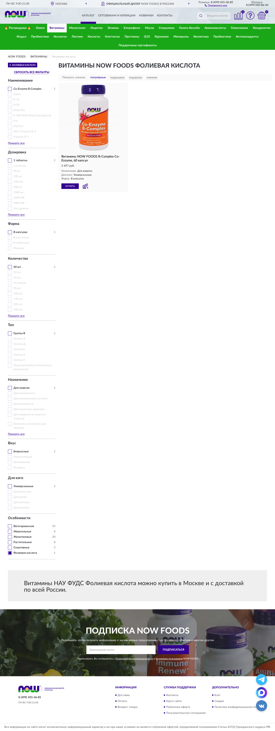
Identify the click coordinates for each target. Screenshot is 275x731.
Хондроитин (262, 27)
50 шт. (17, 277)
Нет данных (21, 208)
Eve (15, 121)
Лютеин (77, 36)
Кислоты (94, 36)
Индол (21, 36)
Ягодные (19, 467)
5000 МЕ (19, 203)
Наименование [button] (20, 80)
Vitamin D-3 (21, 137)
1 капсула (19, 165)
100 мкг (18, 181)
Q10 (147, 36)
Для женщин (21, 502)
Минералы (181, 36)
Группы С (19, 360)
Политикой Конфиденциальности (134, 658)
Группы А (19, 338)
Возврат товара (127, 707)
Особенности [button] (19, 518)
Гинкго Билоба (189, 27)
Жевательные (22, 531)
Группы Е (19, 349)
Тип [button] (11, 325)
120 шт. (18, 299)
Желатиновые (22, 537)
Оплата (122, 701)
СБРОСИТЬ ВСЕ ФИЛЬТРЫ (31, 72)
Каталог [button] (88, 15)
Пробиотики (40, 36)
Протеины (132, 36)
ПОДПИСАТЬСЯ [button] (173, 649)
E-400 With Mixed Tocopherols (32, 115)
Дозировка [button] (17, 152)
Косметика (201, 36)
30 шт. (17, 272)
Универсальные (23, 486)
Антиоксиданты (247, 36)
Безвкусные (21, 451)
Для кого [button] (15, 478)
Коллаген (60, 36)
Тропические (21, 462)
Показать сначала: (74, 77)
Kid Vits (18, 126)
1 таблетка (20, 160)
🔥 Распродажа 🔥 (17, 27)
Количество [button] (18, 258)
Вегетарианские (23, 526)
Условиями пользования (169, 658)
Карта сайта (174, 701)
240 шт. (18, 309)
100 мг (17, 176)
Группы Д (19, 344)
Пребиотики (222, 36)
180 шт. (18, 304)
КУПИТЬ (70, 186)
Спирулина (166, 27)
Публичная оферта (178, 707)
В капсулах (20, 232)
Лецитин (96, 27)
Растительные (22, 542)
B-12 (16, 99)
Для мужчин (21, 507)
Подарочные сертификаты (138, 45)
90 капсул (19, 283)
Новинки (146, 15)
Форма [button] (13, 224)
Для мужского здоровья (29, 409)
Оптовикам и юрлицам (116, 15)
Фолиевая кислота (25, 553)
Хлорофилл (132, 27)
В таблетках (21, 242)
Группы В (19, 333)
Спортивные (21, 547)
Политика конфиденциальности (235, 707)
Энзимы (113, 27)
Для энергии (21, 388)
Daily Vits (19, 110)
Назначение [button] (18, 380)
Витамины (56, 27)
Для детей (20, 497)
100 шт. (18, 293)
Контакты (164, 15)
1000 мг (18, 192)
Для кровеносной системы (30, 398)
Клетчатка (112, 36)
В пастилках (21, 237)
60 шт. (17, 267)
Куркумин (162, 36)
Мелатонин (77, 27)
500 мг (17, 187)
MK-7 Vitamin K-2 (24, 131)
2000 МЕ (19, 197)
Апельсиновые (22, 457)
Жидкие (18, 248)
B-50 (16, 105)
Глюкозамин (239, 27)
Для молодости (23, 404)
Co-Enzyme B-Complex (27, 89)
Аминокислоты (215, 27)
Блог (217, 695)
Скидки (219, 701)
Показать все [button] (16, 143)
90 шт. (17, 288)
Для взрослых (22, 491)
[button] (216, 5)
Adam (17, 94)
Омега (40, 27)
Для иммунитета (24, 393)
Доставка (124, 695)
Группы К (19, 354)
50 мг (16, 171)
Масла (149, 27)
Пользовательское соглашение (186, 713)
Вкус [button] (12, 443)
